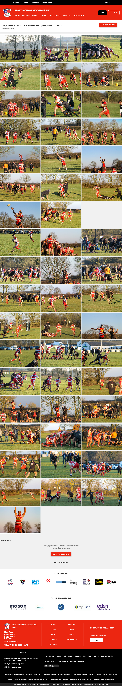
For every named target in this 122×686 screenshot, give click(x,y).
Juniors (25, 2)
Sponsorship (47, 2)
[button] (17, 16)
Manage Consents (77, 661)
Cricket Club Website (49, 674)
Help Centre (49, 656)
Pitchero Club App (95, 674)
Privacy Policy (50, 661)
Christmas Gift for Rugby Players (80, 679)
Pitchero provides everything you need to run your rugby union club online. (21, 659)
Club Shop (15, 2)
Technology (87, 656)
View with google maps (16, 645)
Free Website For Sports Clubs (14, 674)
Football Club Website (33, 674)
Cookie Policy (63, 661)
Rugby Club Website (80, 674)
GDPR (96, 656)
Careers (77, 656)
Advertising (68, 656)
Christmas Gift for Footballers (59, 679)
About (59, 656)
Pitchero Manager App (110, 674)
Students (35, 2)
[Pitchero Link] (115, 3)
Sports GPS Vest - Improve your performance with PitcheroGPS (27, 679)
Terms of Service (107, 656)
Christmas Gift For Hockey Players (103, 679)
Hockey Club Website (64, 674)
